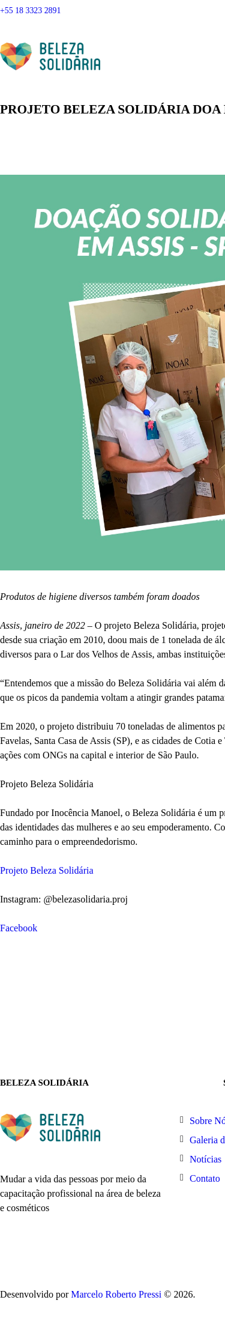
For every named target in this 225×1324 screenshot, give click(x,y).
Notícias (205, 1159)
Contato (205, 1178)
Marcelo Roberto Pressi (116, 1294)
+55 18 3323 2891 (30, 10)
